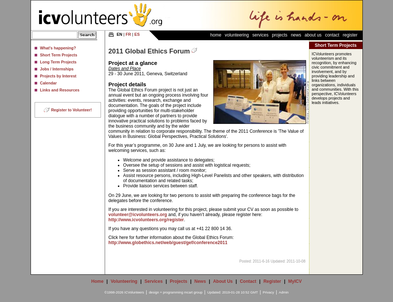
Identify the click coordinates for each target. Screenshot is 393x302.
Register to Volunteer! (71, 110)
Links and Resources (60, 90)
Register (350, 35)
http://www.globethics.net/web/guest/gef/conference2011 (167, 242)
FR (128, 34)
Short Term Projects (58, 55)
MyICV (295, 281)
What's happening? (58, 48)
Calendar (48, 83)
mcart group (193, 292)
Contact (332, 35)
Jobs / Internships (57, 69)
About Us (313, 35)
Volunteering (237, 35)
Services (260, 35)
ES (137, 34)
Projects (279, 35)
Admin (283, 292)
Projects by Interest (58, 76)
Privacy (268, 292)
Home (215, 35)
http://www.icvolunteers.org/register (146, 219)
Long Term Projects (58, 62)
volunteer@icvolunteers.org (137, 214)
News (296, 35)
